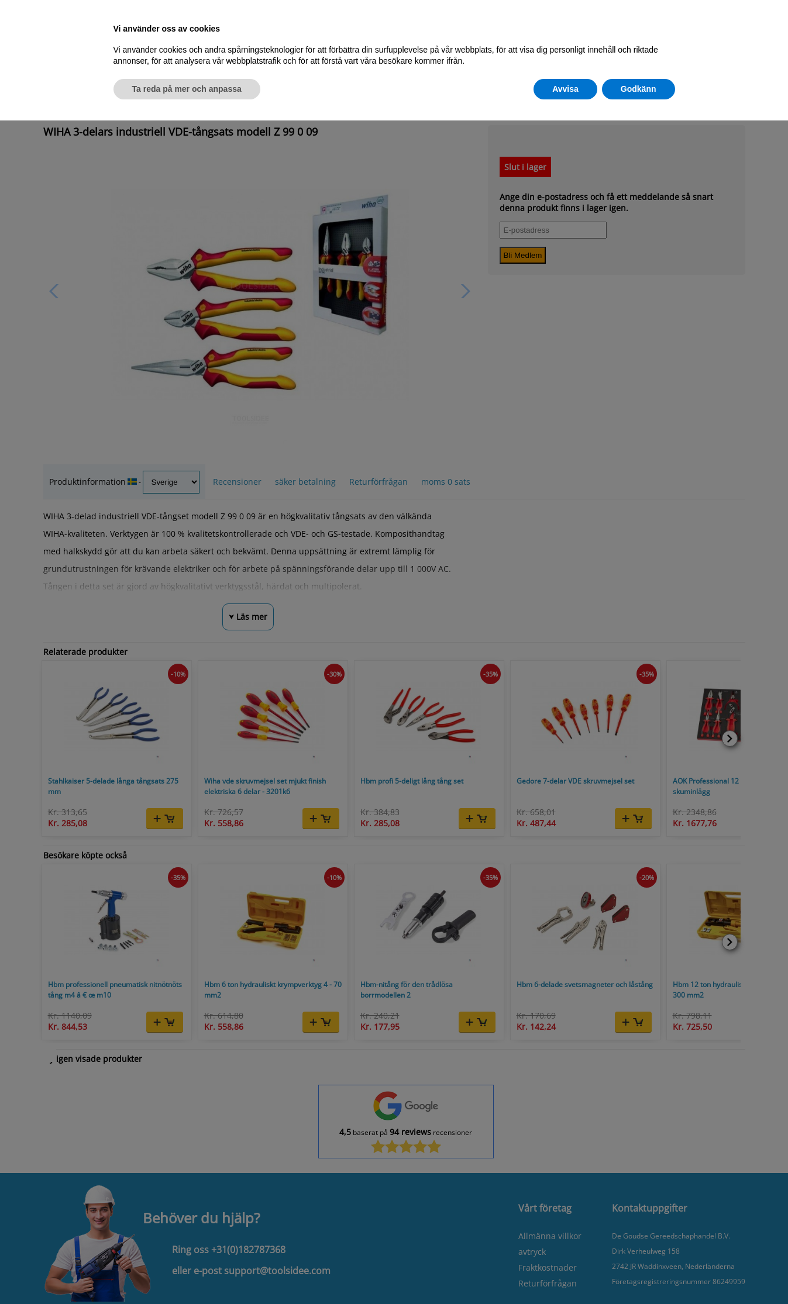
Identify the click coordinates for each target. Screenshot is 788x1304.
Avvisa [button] (565, 89)
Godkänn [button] (638, 89)
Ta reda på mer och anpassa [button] (187, 89)
